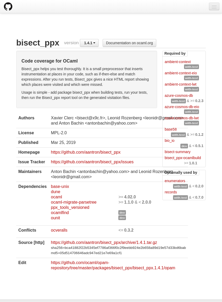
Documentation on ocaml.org (129, 43)
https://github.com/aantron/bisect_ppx (85, 152)
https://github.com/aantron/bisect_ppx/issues (92, 162)
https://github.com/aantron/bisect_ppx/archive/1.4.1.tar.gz (104, 242)
